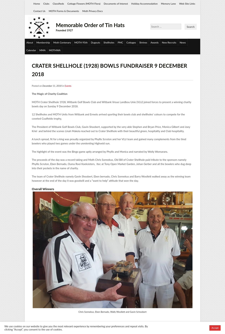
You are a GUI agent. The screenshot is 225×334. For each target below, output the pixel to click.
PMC (120, 42)
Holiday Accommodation (144, 3)
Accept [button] (214, 327)
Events (68, 85)
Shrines (143, 42)
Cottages (131, 42)
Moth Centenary (62, 42)
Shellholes (109, 42)
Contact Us (39, 10)
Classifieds (58, 3)
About (29, 42)
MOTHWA (54, 50)
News (183, 42)
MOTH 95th (81, 42)
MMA (42, 50)
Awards (154, 42)
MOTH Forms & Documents (64, 10)
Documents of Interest (116, 3)
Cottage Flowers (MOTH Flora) (83, 3)
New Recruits (169, 42)
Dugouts (95, 42)
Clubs (46, 3)
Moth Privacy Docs (92, 10)
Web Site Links (187, 3)
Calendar (31, 50)
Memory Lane (168, 3)
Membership (43, 42)
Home (36, 3)
